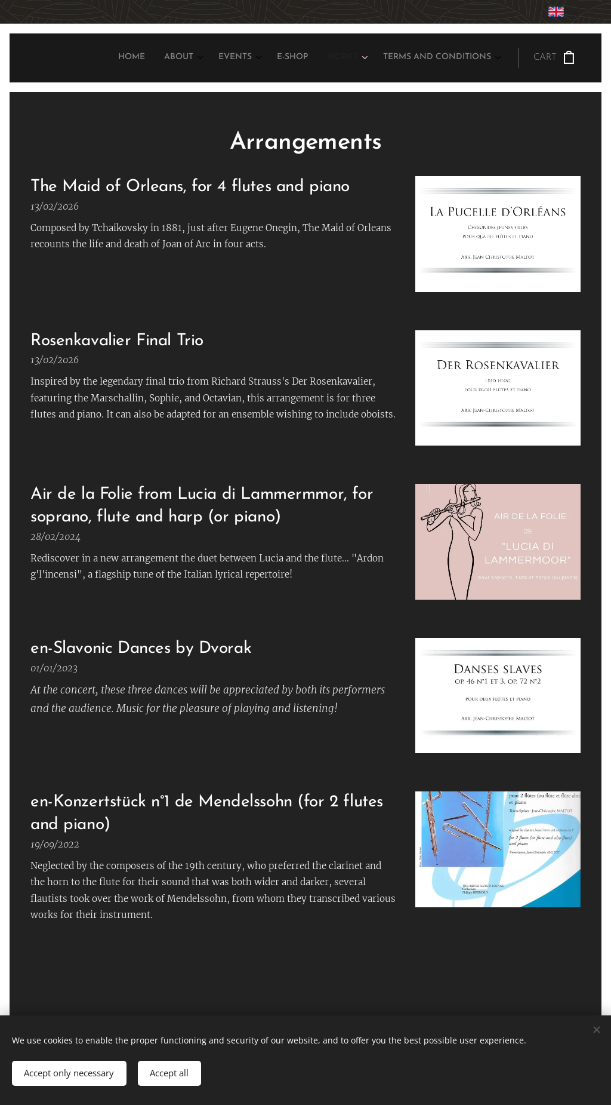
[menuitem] (381, 58)
